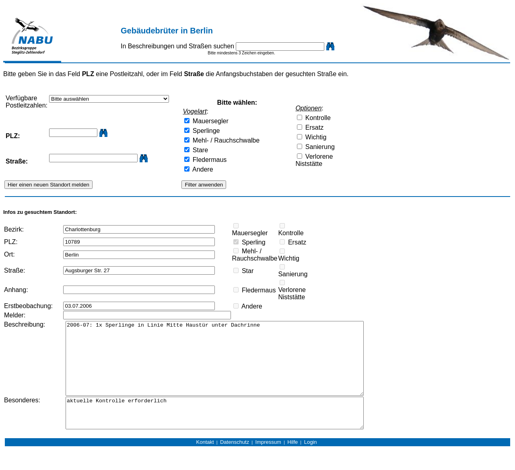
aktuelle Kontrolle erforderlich (228, 430)
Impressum (268, 463)
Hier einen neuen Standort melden (48, 185)
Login (310, 463)
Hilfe (292, 463)
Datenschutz (234, 463)
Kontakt (205, 463)
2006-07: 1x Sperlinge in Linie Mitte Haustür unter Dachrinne (228, 365)
